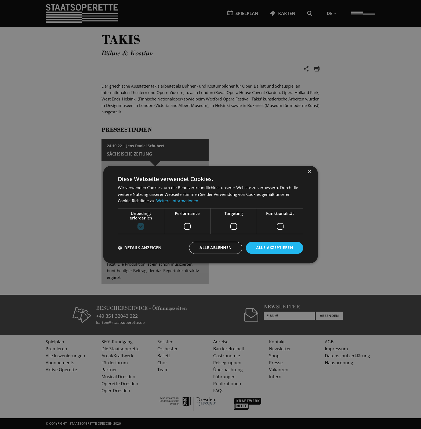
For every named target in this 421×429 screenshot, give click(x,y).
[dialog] (210, 214)
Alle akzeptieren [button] (274, 247)
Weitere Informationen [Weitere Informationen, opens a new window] (177, 201)
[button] (139, 248)
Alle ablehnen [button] (215, 247)
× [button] (309, 172)
